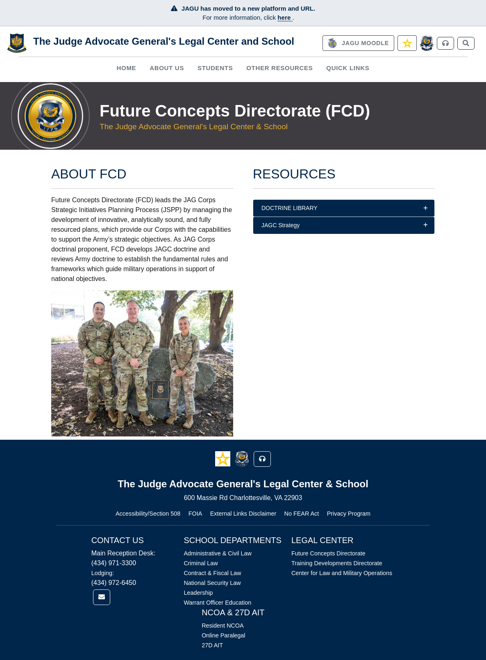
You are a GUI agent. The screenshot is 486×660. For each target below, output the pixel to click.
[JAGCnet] (427, 43)
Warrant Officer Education (217, 602)
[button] (223, 458)
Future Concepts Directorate (328, 553)
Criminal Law (201, 563)
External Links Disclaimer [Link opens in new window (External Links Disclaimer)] (243, 513)
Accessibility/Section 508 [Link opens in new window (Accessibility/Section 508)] (148, 513)
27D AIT (212, 645)
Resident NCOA (222, 625)
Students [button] (215, 67)
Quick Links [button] (347, 67)
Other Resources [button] (279, 67)
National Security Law (212, 583)
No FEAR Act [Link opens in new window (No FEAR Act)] (301, 513)
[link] (358, 43)
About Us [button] (167, 67)
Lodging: (102, 573)
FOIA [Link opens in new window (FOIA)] (195, 513)
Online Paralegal (223, 635)
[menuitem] (126, 67)
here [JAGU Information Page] (284, 17)
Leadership (198, 592)
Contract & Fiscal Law (212, 573)
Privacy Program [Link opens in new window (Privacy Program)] (348, 513)
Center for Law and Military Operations (341, 573)
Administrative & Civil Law (218, 553)
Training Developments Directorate (336, 563)
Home (126, 67)
